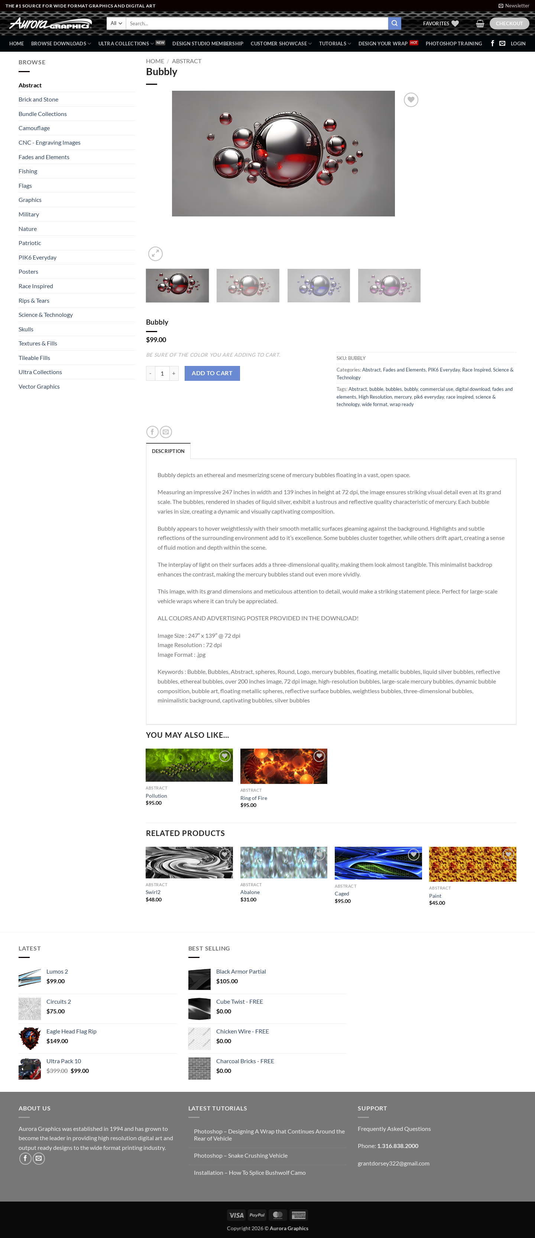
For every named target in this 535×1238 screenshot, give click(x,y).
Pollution (156, 795)
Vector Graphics (39, 386)
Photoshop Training (454, 43)
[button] (514, 5)
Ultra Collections (126, 43)
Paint (435, 896)
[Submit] (394, 23)
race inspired (459, 397)
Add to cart (212, 373)
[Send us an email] (502, 43)
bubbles (394, 389)
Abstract (30, 85)
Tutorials (335, 43)
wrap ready (402, 404)
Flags (25, 185)
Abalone (250, 892)
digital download (472, 389)
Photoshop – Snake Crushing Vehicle (241, 1155)
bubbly (411, 389)
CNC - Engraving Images (50, 142)
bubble (376, 389)
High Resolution (375, 397)
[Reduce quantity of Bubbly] (150, 373)
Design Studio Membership (207, 43)
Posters (28, 271)
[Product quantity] (162, 373)
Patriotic (30, 242)
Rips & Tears (34, 300)
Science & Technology (46, 314)
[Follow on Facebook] (493, 43)
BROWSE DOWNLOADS (61, 43)
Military (29, 214)
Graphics (30, 199)
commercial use (436, 389)
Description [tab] (168, 451)
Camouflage (34, 127)
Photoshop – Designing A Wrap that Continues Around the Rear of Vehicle (269, 1135)
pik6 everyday (429, 397)
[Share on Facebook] (152, 432)
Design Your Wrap (383, 43)
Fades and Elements (44, 156)
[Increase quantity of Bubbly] (174, 373)
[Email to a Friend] (166, 432)
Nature (28, 228)
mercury (403, 397)
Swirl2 (153, 892)
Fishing (28, 170)
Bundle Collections (43, 113)
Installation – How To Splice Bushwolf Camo (250, 1172)
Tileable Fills (34, 357)
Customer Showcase (281, 43)
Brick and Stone (38, 99)
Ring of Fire (253, 798)
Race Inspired (36, 285)
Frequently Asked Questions (394, 1128)
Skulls (26, 328)
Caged (342, 893)
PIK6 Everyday (37, 257)
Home (16, 43)
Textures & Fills (38, 343)
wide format (375, 404)
